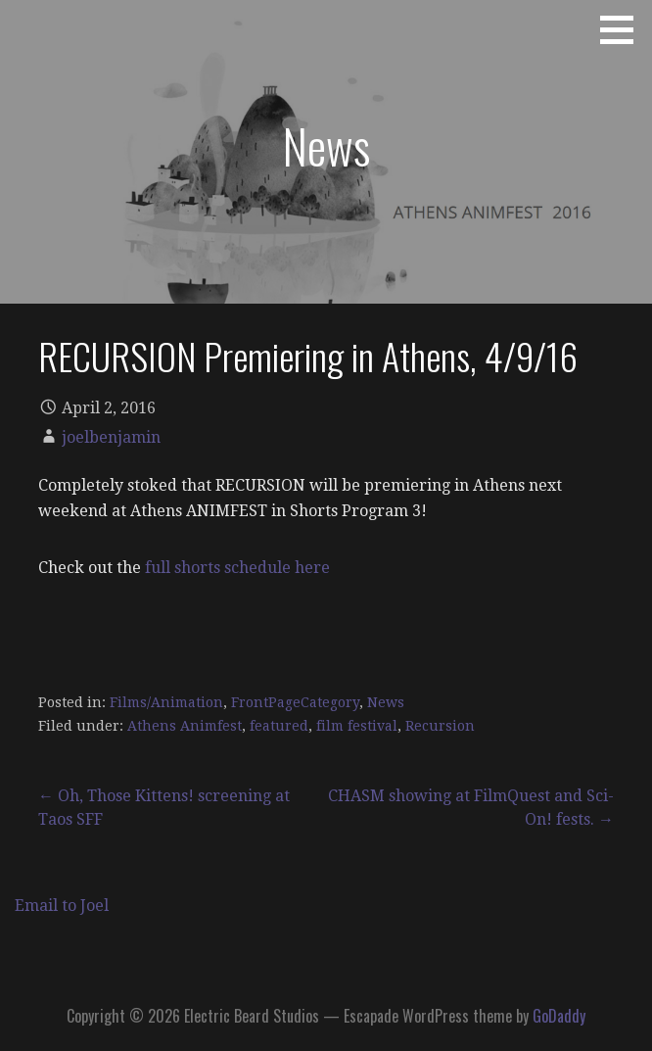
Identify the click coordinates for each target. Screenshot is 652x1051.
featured (279, 726)
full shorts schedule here (237, 567)
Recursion (440, 726)
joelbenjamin (111, 437)
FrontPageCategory (295, 702)
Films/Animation (166, 702)
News (385, 702)
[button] (623, 29)
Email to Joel (62, 905)
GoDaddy (559, 1015)
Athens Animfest (184, 726)
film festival (356, 726)
